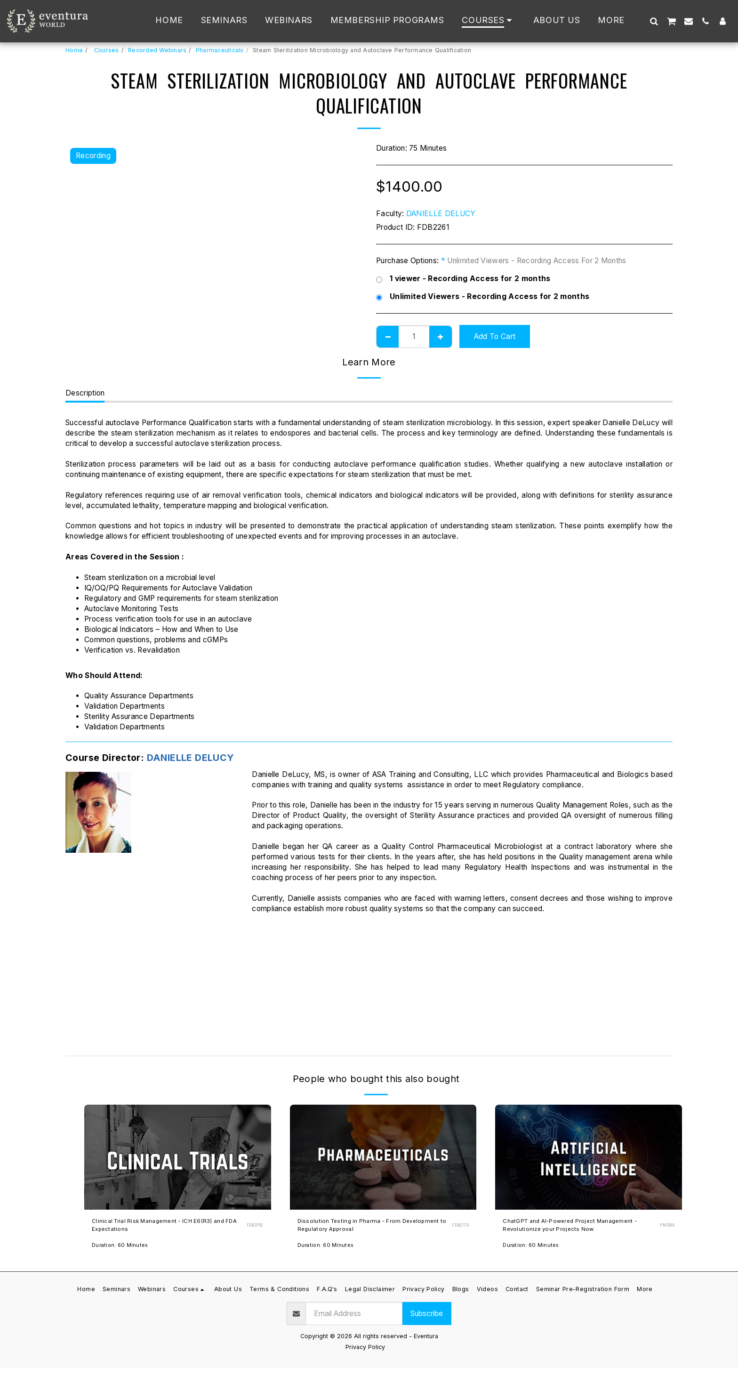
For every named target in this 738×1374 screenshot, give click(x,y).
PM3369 (665, 1227)
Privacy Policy (365, 1353)
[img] (177, 1157)
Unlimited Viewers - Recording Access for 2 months (482, 297)
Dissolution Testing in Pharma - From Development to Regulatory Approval (361, 1228)
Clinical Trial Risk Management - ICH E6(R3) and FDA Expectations (154, 1228)
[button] (654, 20)
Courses (105, 50)
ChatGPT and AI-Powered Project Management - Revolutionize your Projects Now (576, 1228)
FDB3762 (253, 1227)
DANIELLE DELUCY (441, 213)
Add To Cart (494, 336)
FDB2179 (459, 1227)
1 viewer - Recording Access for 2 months (463, 279)
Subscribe (426, 1319)
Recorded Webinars (157, 50)
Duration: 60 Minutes (122, 1250)
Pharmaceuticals (220, 50)
